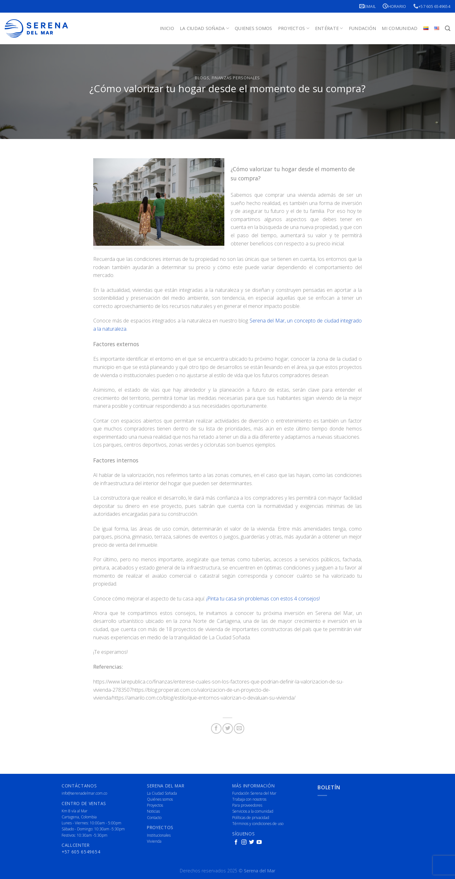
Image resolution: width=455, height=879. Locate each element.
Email (367, 6)
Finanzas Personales (236, 78)
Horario (394, 6)
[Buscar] (447, 28)
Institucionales (159, 835)
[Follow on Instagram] (243, 842)
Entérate (329, 28)
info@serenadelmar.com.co (84, 793)
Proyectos (293, 28)
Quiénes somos (160, 799)
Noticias (153, 811)
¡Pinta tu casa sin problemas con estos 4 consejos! (263, 598)
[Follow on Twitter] (251, 842)
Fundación (362, 28)
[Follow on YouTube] (259, 842)
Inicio (167, 28)
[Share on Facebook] (216, 728)
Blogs (202, 78)
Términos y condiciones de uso (257, 823)
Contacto (154, 817)
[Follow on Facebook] (236, 842)
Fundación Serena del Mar (254, 793)
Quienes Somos (253, 28)
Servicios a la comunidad (252, 811)
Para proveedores (247, 805)
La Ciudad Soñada (204, 28)
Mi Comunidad (399, 28)
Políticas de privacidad (250, 817)
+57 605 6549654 (431, 6)
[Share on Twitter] (227, 728)
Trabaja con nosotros (249, 799)
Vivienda (154, 841)
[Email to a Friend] (239, 728)
